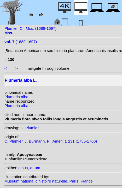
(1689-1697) (20, 41)
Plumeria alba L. (18, 97)
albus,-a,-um (29, 168)
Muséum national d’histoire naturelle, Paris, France (48, 181)
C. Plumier (29, 128)
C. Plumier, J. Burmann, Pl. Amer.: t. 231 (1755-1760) (50, 141)
